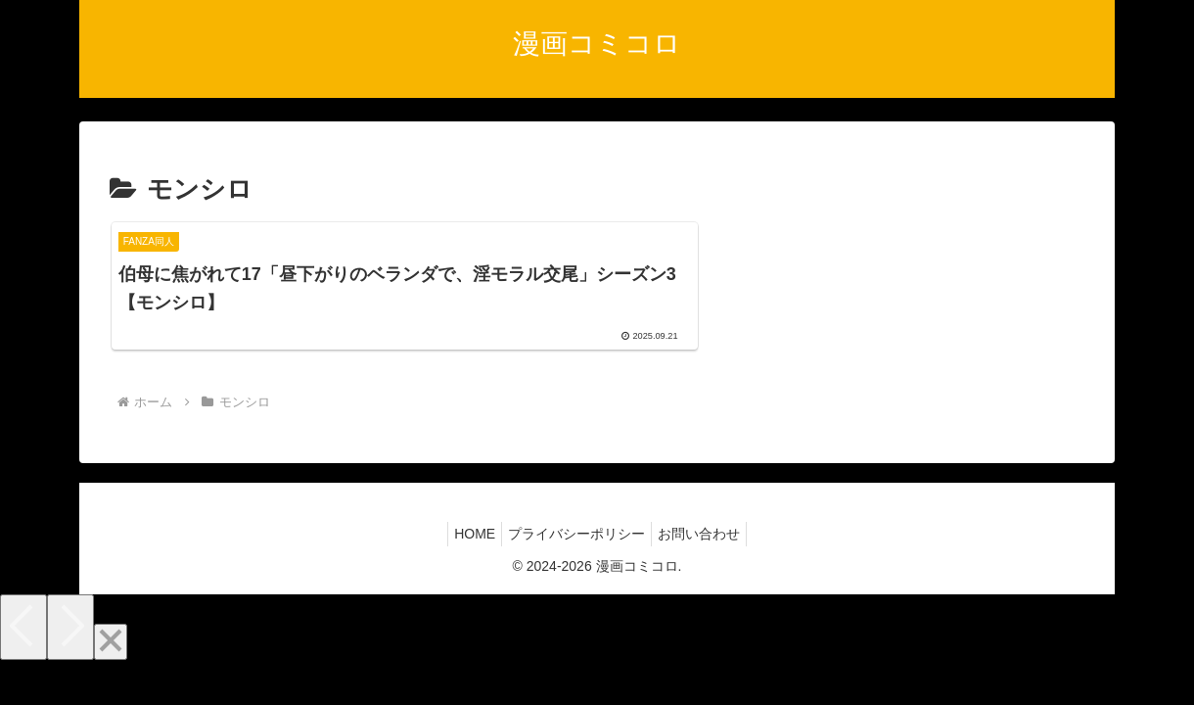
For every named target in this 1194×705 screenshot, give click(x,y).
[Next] (70, 656)
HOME (466, 563)
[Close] (110, 671)
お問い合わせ (707, 563)
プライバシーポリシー (576, 563)
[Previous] (23, 656)
